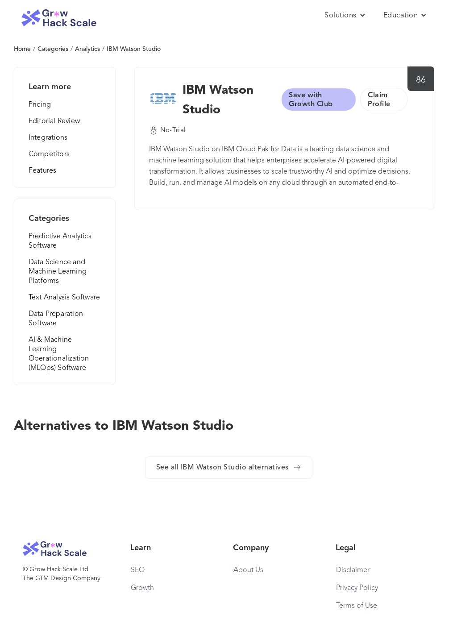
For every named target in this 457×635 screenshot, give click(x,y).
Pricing (40, 104)
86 (421, 80)
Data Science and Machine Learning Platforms (58, 272)
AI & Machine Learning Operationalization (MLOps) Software (59, 354)
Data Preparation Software (56, 319)
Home (22, 49)
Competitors (49, 154)
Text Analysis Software (64, 297)
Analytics (87, 49)
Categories (52, 49)
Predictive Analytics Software (60, 241)
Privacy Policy (357, 588)
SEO (138, 570)
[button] (345, 15)
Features (43, 170)
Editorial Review (54, 121)
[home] (58, 18)
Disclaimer (353, 570)
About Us (248, 570)
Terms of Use (356, 606)
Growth (142, 588)
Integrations (48, 137)
